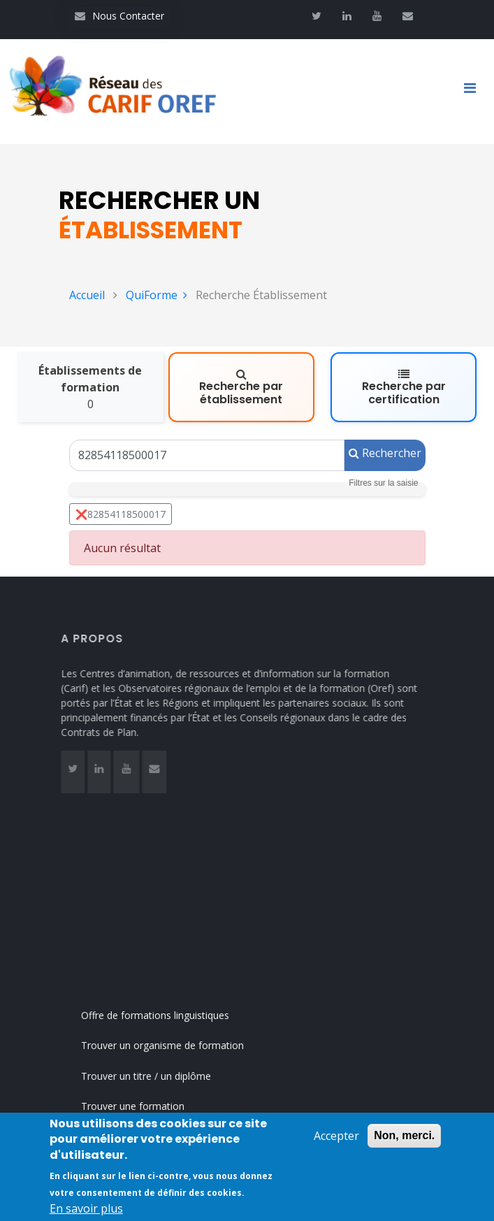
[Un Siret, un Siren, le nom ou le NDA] (206, 455)
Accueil (87, 295)
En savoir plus (86, 1210)
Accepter (336, 1137)
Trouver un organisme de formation (176, 1045)
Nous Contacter (119, 15)
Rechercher (385, 453)
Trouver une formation (146, 1106)
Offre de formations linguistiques (169, 1015)
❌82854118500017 (120, 514)
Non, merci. (404, 1137)
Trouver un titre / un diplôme (160, 1076)
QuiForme (156, 295)
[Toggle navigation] (475, 91)
